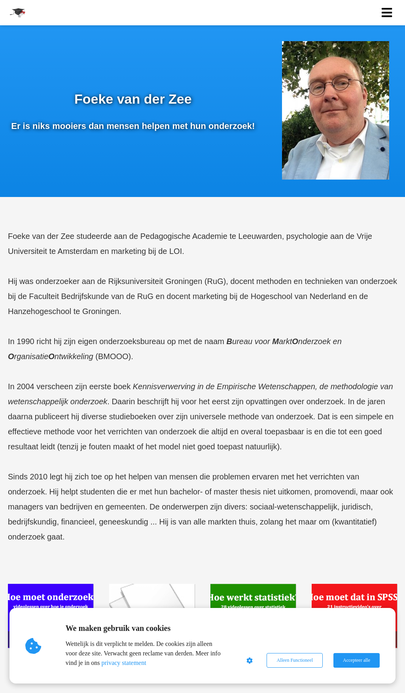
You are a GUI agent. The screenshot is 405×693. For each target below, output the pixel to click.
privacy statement (123, 662)
